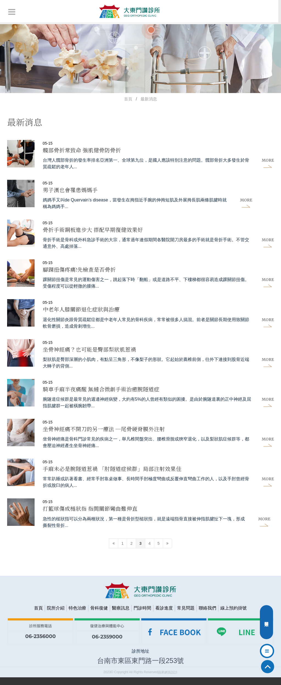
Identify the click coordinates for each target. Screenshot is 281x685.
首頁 (128, 99)
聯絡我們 (207, 615)
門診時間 (142, 615)
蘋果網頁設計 (168, 680)
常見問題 (186, 615)
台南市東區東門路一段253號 (140, 668)
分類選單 (266, 623)
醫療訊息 (121, 615)
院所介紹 (55, 615)
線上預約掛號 (233, 615)
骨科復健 (99, 615)
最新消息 (148, 99)
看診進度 (164, 615)
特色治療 (77, 615)
